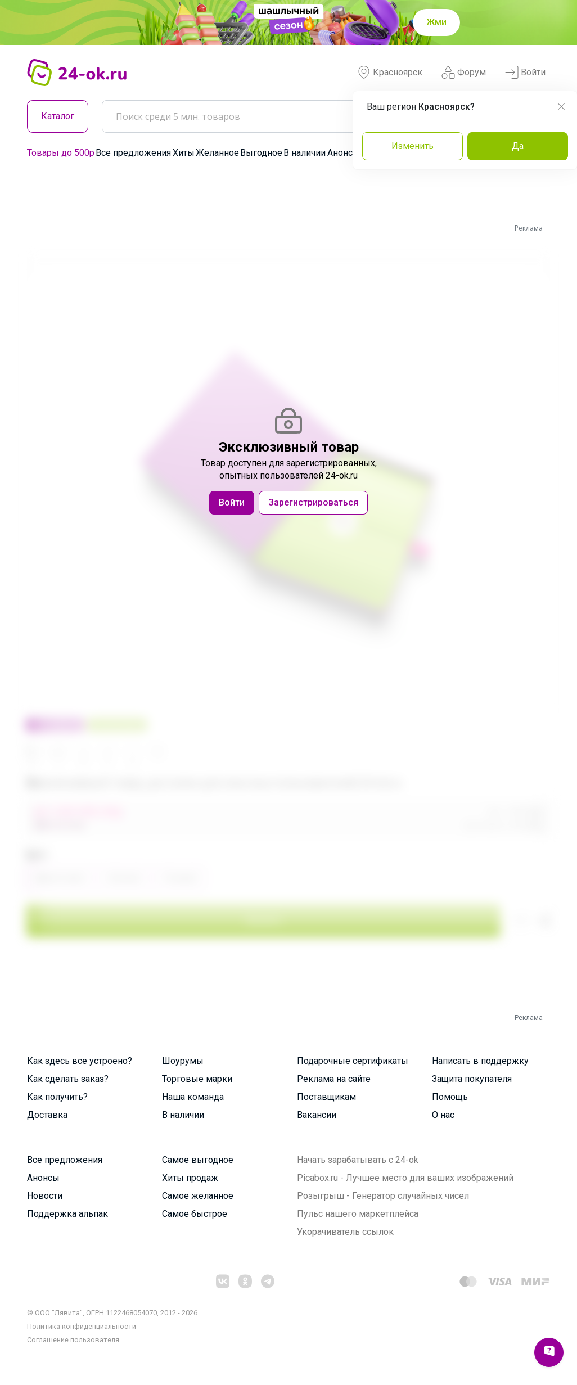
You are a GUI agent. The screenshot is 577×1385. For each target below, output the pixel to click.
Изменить (412, 146)
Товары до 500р (60, 152)
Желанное (217, 152)
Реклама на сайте (334, 1078)
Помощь (450, 1096)
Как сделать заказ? (68, 1078)
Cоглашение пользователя (73, 1340)
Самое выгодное (197, 1159)
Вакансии (316, 1114)
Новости (44, 1195)
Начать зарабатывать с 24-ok (357, 1159)
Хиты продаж (190, 1177)
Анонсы (343, 152)
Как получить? (57, 1096)
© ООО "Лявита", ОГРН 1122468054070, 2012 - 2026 (112, 1313)
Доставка (47, 1114)
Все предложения (133, 152)
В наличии (304, 152)
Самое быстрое (194, 1213)
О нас (443, 1114)
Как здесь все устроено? (79, 1060)
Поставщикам (326, 1096)
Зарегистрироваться (313, 502)
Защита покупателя (472, 1078)
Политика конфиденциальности (81, 1326)
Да (518, 146)
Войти (525, 72)
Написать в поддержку (480, 1060)
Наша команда (193, 1096)
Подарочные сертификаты (352, 1060)
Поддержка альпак (67, 1213)
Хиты (184, 152)
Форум (463, 72)
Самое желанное (197, 1195)
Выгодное (261, 152)
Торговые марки (197, 1078)
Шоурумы (183, 1060)
